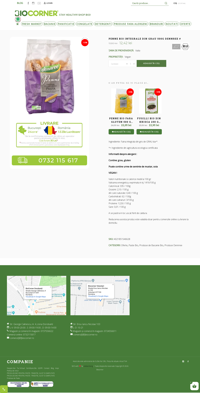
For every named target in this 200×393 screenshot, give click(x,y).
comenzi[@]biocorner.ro (22, 338)
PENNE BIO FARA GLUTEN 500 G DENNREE (121, 122)
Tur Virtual (21, 368)
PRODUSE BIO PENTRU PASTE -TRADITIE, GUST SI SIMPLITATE (31, 373)
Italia (137, 50)
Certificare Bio (31, 368)
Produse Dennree (173, 245)
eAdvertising (88, 366)
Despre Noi (11, 368)
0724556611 (110, 331)
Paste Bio (133, 245)
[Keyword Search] (147, 3)
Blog (52, 368)
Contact (46, 368)
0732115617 (29, 334)
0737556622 (47, 331)
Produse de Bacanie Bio (151, 245)
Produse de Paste (13, 378)
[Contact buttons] (4, 389)
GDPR (40, 368)
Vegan (128, 56)
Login (49, 3)
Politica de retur (13, 371)
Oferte (124, 245)
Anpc (57, 368)
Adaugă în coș (151, 63)
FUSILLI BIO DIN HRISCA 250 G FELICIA (149, 122)
